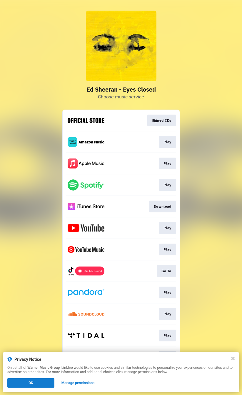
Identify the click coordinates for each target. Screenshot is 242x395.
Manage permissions (78, 383)
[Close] (233, 358)
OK (31, 383)
